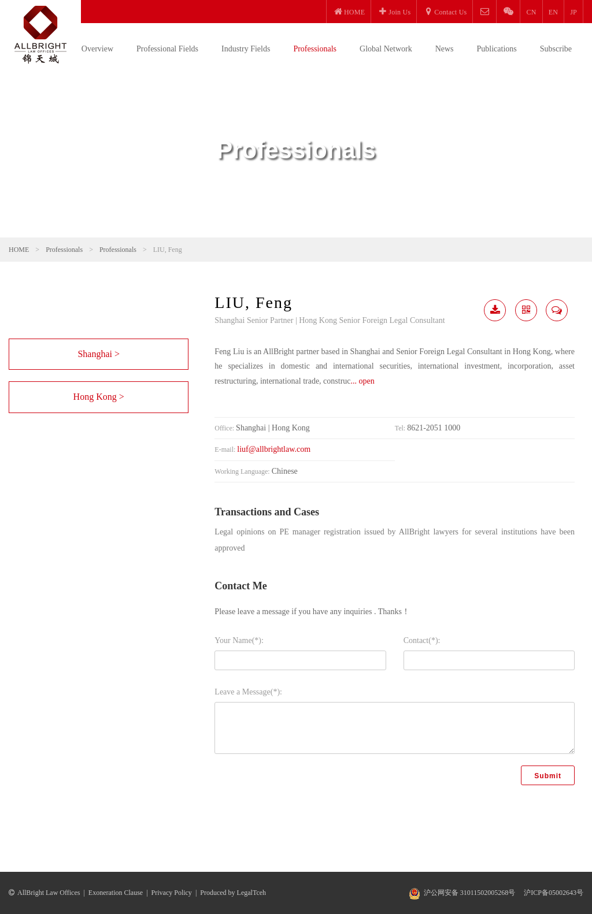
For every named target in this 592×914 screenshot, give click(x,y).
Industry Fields (245, 48)
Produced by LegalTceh (233, 893)
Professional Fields (167, 48)
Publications (497, 48)
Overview (97, 48)
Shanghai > (98, 354)
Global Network (386, 48)
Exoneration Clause (115, 893)
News (444, 48)
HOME (19, 250)
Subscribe (556, 48)
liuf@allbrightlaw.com (273, 449)
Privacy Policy (171, 893)
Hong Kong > (98, 397)
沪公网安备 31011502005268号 (470, 893)
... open (363, 381)
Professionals (314, 48)
